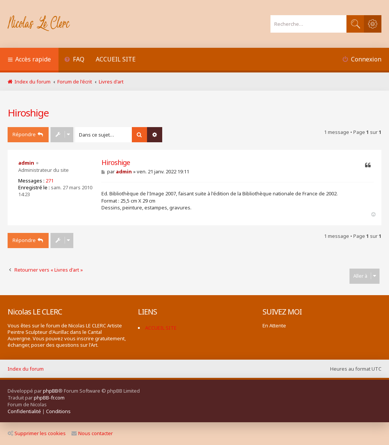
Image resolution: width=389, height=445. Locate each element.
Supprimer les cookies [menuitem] (37, 433)
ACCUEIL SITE (116, 59)
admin (26, 162)
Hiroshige (28, 113)
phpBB (50, 390)
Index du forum (26, 368)
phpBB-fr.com (49, 397)
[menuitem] (74, 60)
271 (50, 180)
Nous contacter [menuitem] (92, 433)
